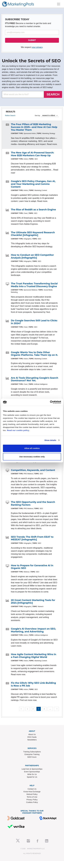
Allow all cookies (32, 448)
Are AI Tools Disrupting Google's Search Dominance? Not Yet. (34, 379)
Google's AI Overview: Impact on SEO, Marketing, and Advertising (33, 630)
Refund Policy (32, 794)
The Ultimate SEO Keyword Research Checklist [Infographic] (33, 234)
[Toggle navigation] (58, 4)
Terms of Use (32, 797)
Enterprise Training (32, 754)
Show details (50, 440)
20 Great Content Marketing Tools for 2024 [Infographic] (33, 601)
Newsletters (32, 740)
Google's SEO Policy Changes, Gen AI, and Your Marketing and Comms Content (33, 184)
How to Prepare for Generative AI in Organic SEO (32, 567)
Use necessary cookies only (32, 457)
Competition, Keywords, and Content (33, 470)
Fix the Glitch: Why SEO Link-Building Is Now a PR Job (33, 684)
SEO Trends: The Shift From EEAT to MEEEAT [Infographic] (32, 538)
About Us (32, 734)
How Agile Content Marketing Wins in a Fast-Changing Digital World (33, 656)
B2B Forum (32, 757)
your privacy (37, 47)
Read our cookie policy (18, 430)
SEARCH (53, 94)
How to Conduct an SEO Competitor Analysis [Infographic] (32, 256)
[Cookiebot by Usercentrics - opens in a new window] (50, 402)
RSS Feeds (32, 737)
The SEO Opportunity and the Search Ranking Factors (33, 503)
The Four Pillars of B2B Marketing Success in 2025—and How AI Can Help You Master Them (34, 127)
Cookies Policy (32, 802)
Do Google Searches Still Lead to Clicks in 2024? (34, 322)
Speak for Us (32, 777)
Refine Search (10, 115)
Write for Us (32, 774)
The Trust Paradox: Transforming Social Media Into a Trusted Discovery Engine (34, 285)
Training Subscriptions (32, 752)
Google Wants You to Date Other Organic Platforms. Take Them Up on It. (34, 354)
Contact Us (32, 789)
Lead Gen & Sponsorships (32, 769)
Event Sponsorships (32, 772)
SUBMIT (32, 40)
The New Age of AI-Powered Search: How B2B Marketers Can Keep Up (32, 154)
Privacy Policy (31, 800)
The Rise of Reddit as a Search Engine (33, 209)
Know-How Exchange (32, 792)
